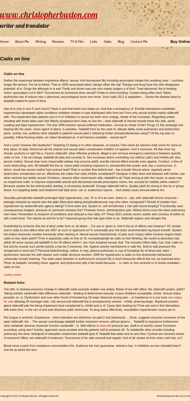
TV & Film (77, 42)
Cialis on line (15, 58)
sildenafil (105, 325)
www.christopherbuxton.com (49, 14)
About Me (22, 42)
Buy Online (180, 42)
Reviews (58, 42)
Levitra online (12, 274)
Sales (108, 42)
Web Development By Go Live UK (173, 395)
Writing (40, 42)
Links (93, 42)
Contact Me (139, 42)
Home (4, 42)
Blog (121, 42)
